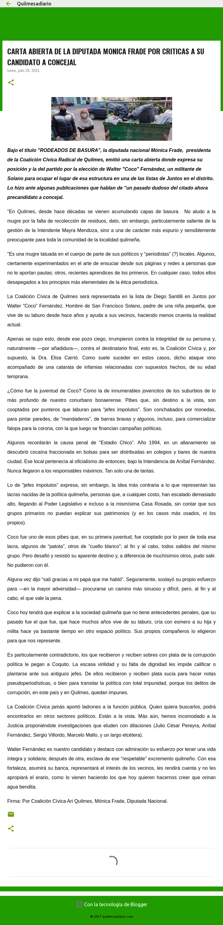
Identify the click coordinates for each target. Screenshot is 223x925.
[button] (11, 83)
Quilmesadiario (34, 3)
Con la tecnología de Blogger (111, 904)
